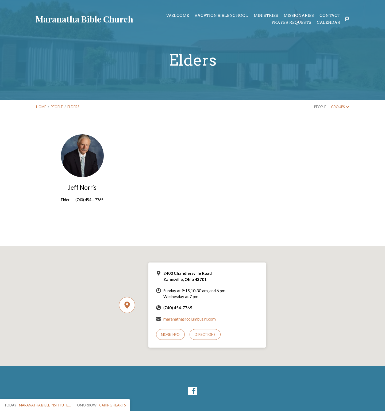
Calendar (328, 22)
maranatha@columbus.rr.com (189, 319)
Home (41, 107)
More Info (170, 334)
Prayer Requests (291, 22)
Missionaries (299, 15)
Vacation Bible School (221, 15)
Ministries (266, 15)
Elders (73, 107)
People (57, 107)
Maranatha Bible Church (84, 19)
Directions (205, 334)
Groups (340, 107)
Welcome (177, 15)
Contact (329, 15)
